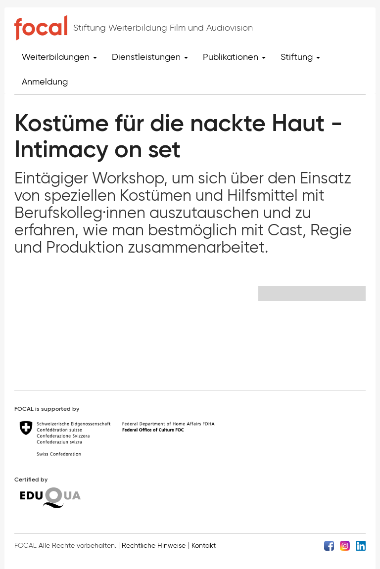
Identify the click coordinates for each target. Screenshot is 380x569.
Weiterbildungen (59, 56)
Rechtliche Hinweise (154, 545)
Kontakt (203, 545)
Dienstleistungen (150, 56)
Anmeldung (45, 81)
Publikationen (234, 56)
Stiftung (300, 56)
